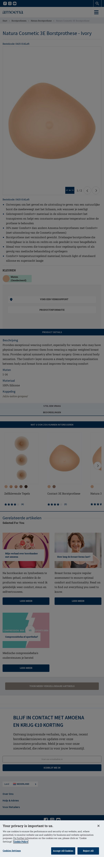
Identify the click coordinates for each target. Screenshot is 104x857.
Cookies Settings (12, 850)
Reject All (88, 850)
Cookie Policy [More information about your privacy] (21, 841)
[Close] (98, 826)
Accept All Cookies (63, 850)
